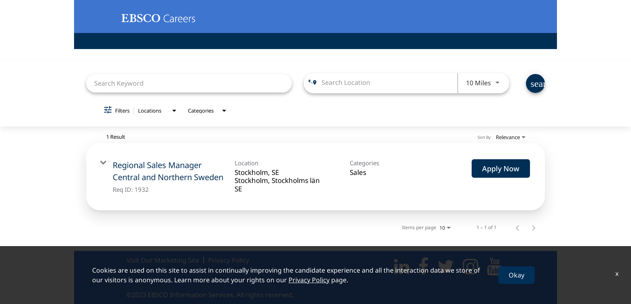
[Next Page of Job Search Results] (534, 228)
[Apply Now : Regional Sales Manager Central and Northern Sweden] (501, 168)
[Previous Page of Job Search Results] (517, 228)
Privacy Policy (228, 260)
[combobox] (189, 83)
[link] (315, 176)
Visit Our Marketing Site (162, 260)
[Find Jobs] (535, 83)
